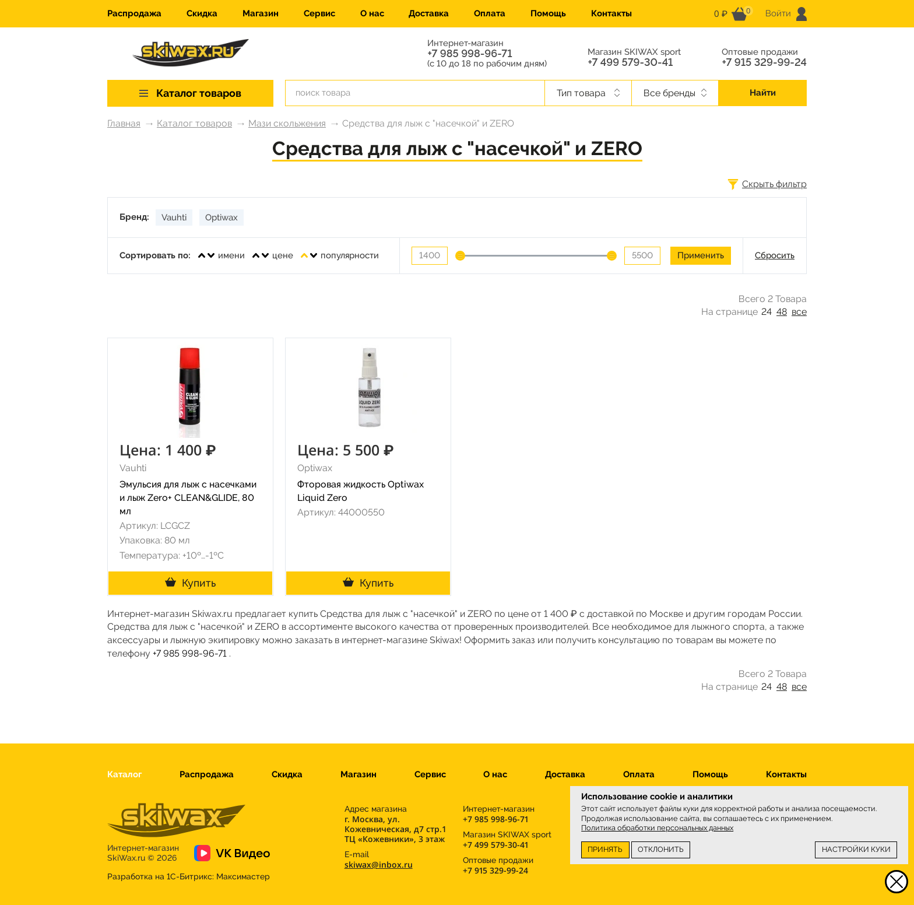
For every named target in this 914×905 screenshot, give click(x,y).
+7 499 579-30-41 (630, 62)
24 (766, 311)
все (799, 311)
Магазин (260, 13)
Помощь (548, 13)
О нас (372, 13)
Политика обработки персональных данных (657, 827)
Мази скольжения (287, 123)
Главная (123, 123)
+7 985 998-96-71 (469, 53)
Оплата (489, 13)
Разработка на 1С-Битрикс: (188, 876)
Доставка (429, 13)
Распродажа (134, 13)
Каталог (124, 774)
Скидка (202, 13)
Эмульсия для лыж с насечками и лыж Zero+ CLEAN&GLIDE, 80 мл (187, 498)
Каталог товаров (194, 123)
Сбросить (775, 255)
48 (781, 311)
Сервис (319, 13)
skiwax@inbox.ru (378, 864)
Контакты (611, 13)
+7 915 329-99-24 (764, 62)
